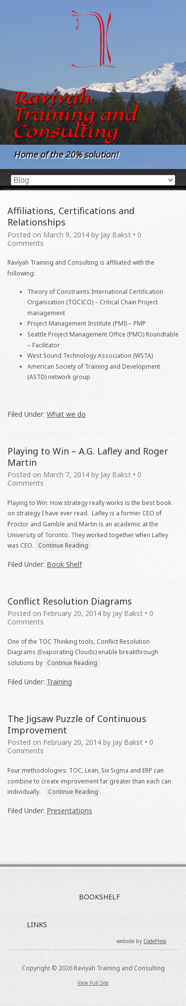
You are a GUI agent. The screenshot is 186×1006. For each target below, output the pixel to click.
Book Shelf (64, 564)
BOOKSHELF (99, 896)
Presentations (69, 810)
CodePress (154, 941)
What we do (66, 414)
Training (59, 681)
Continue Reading (63, 545)
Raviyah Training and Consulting (74, 114)
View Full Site (93, 982)
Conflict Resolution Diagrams (69, 601)
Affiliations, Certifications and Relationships (70, 216)
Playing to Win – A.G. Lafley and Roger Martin (87, 456)
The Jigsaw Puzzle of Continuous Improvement (76, 724)
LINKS (37, 924)
